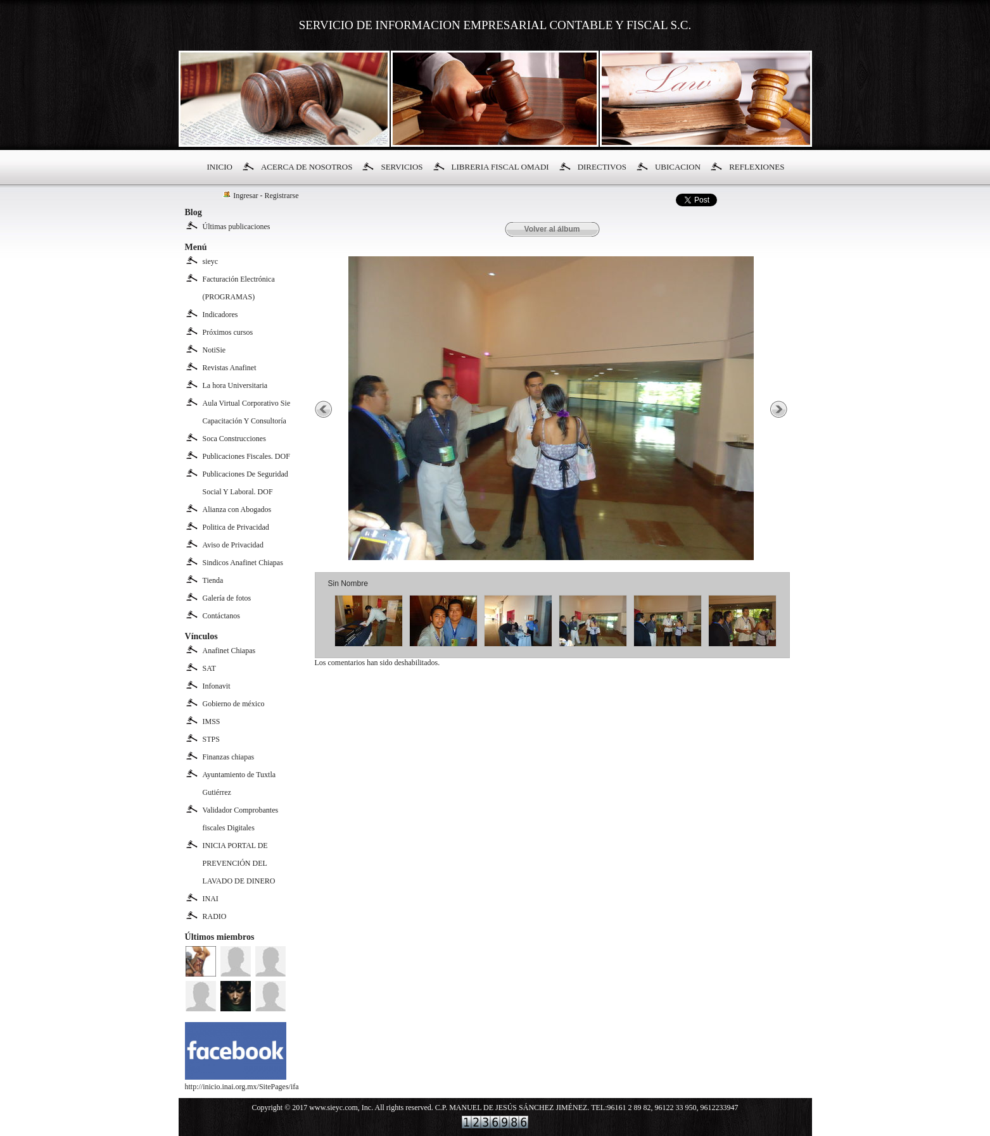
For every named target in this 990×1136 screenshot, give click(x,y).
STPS (211, 739)
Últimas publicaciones (236, 226)
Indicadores (220, 314)
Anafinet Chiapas (229, 650)
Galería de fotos (227, 598)
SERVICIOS (401, 167)
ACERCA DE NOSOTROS (306, 167)
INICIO (219, 167)
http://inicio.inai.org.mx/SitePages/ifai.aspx (251, 1082)
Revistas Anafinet (230, 367)
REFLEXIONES (756, 167)
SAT (209, 668)
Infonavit (217, 686)
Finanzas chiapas (229, 756)
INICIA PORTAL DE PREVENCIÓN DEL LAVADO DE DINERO (239, 863)
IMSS (211, 721)
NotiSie (214, 350)
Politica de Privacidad (236, 527)
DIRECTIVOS (602, 167)
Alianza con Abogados (237, 509)
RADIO (215, 916)
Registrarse (282, 195)
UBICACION (678, 167)
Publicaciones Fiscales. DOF (246, 456)
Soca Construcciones (234, 438)
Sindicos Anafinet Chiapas (243, 562)
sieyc (211, 261)
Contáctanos (221, 615)
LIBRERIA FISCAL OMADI (500, 167)
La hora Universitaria (235, 385)
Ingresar (245, 195)
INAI (211, 898)
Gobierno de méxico (234, 703)
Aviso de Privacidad (233, 544)
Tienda (213, 580)
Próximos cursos (228, 332)
